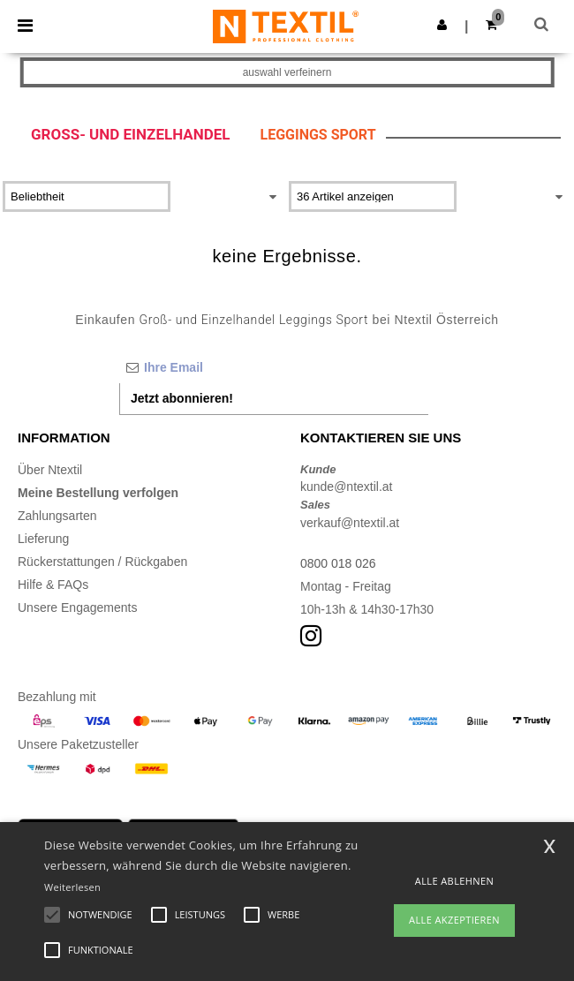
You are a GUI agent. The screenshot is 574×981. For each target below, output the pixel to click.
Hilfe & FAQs (53, 584)
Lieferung (43, 539)
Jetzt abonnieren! (182, 398)
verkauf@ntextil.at (349, 523)
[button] (442, 25)
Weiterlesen (72, 887)
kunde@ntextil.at (346, 486)
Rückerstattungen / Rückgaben (102, 562)
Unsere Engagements (77, 607)
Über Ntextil (50, 470)
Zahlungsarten (57, 516)
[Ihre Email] (273, 367)
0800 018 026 (338, 563)
